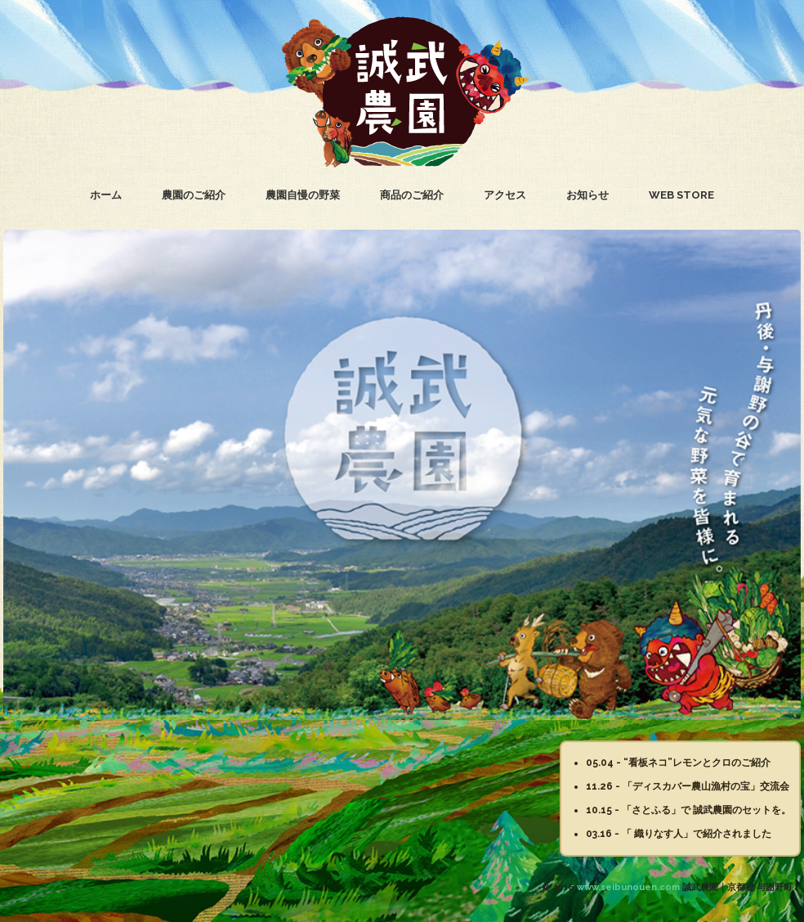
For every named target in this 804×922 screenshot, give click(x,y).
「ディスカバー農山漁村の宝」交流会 (706, 786)
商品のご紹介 (412, 195)
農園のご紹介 (194, 195)
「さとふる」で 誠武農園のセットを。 (706, 810)
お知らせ (587, 195)
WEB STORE (681, 195)
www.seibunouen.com (628, 887)
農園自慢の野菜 (303, 195)
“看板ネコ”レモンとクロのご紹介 (696, 762)
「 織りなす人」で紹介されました (696, 833)
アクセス (505, 195)
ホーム (106, 195)
